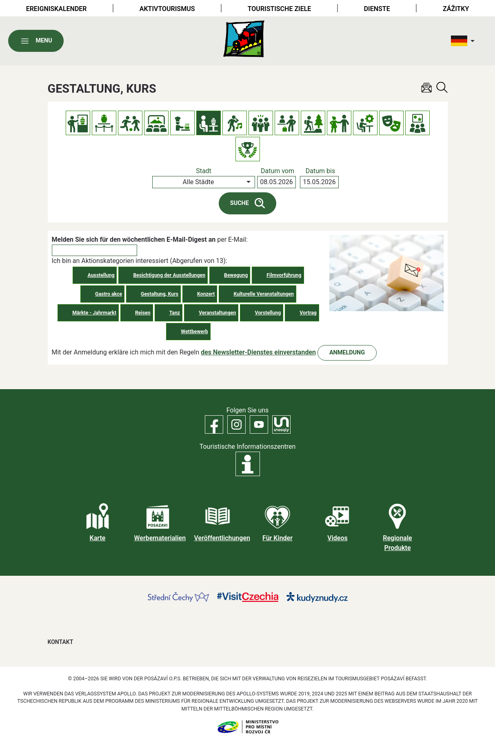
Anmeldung (347, 352)
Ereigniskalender (56, 9)
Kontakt (60, 642)
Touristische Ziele (279, 9)
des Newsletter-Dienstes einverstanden (258, 352)
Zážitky (456, 9)
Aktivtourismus (167, 9)
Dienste (377, 9)
